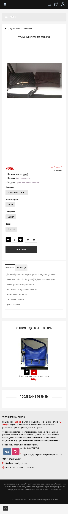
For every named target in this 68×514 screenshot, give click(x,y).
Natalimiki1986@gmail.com (16, 463)
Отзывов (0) (21, 267)
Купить (21, 249)
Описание (9, 267)
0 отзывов (58, 170)
